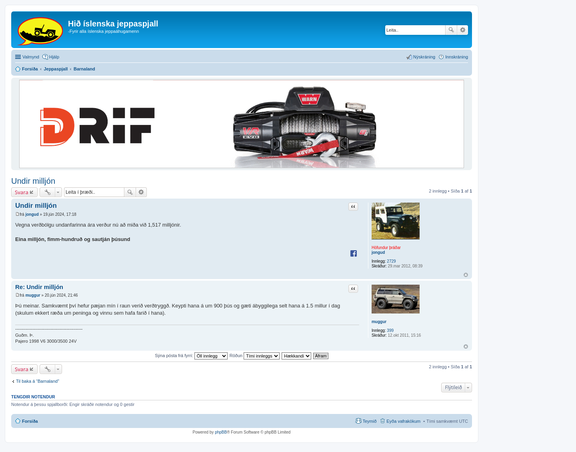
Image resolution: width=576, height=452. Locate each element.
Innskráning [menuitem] (456, 56)
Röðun (255, 355)
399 (390, 330)
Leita (451, 30)
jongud (378, 252)
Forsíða (30, 421)
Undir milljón (33, 181)
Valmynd (30, 56)
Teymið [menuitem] (369, 421)
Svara (21, 192)
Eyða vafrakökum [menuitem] (403, 421)
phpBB (221, 432)
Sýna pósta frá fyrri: (191, 355)
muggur (379, 321)
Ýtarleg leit (462, 30)
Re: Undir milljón (39, 286)
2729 (391, 261)
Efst (466, 275)
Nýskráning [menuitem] (424, 56)
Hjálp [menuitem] (54, 56)
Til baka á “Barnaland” (37, 381)
